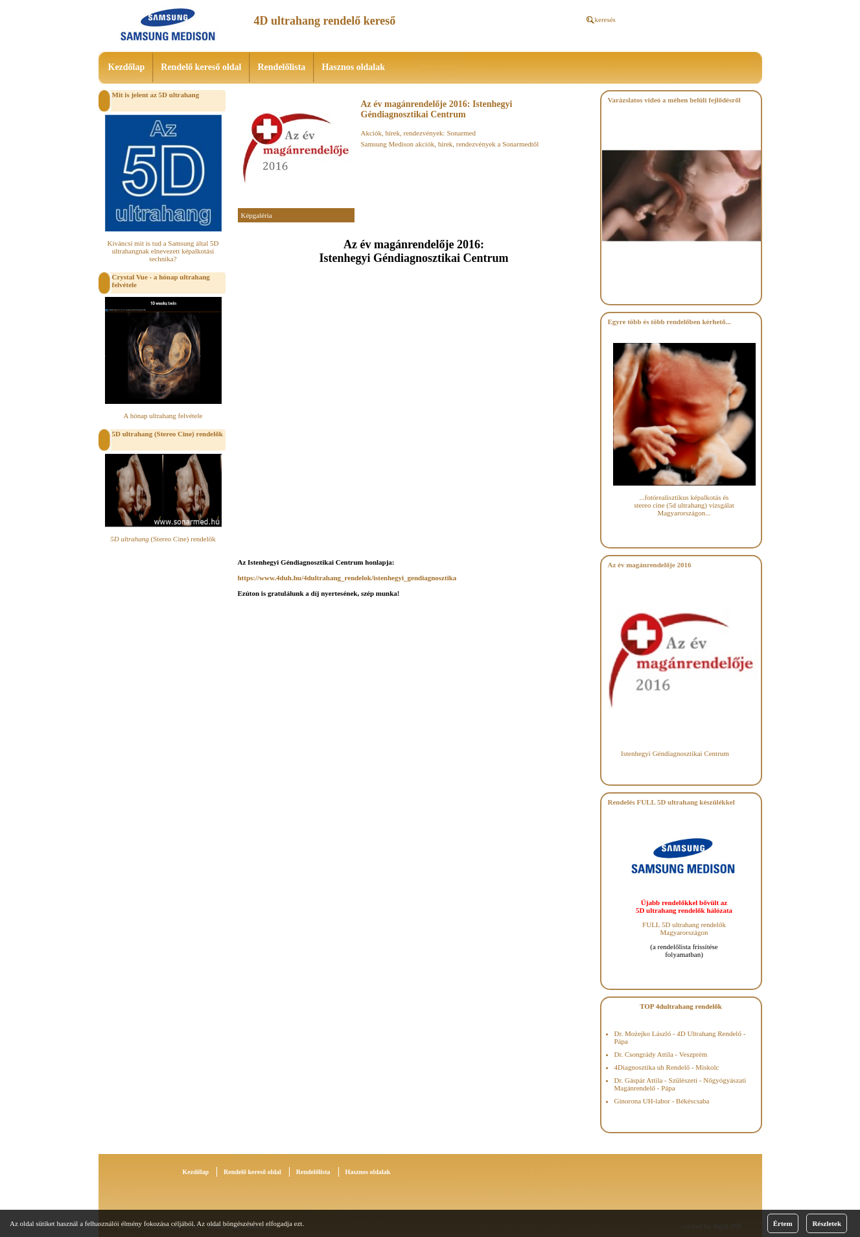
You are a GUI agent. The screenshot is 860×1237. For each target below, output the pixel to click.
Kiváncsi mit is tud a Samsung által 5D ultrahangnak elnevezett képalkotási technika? (162, 251)
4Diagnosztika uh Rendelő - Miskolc (666, 1067)
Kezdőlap (126, 67)
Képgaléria (256, 215)
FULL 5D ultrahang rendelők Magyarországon (684, 928)
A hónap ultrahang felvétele (163, 415)
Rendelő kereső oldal (201, 67)
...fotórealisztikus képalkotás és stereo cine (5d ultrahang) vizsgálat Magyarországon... (684, 505)
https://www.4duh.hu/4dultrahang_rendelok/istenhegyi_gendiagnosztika (347, 578)
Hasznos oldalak (353, 67)
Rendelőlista (281, 67)
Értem (783, 1223)
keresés (605, 19)
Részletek (826, 1223)
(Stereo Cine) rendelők (163, 539)
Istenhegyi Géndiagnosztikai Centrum (675, 753)
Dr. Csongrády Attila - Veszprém (661, 1054)
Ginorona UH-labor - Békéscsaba (662, 1101)
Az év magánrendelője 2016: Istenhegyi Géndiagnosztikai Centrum (437, 109)
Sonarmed (461, 133)
